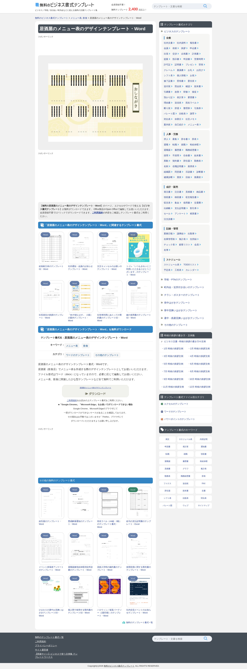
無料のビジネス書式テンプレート (51, 18)
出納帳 (167, 208)
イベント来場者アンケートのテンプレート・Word (51, 568)
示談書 (189, 172)
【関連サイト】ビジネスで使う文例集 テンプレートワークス (56, 655)
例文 (167, 439)
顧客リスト (184, 244)
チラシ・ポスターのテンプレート (182, 295)
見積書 (189, 192)
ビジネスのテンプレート (177, 31)
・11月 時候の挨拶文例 (172, 387)
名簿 (166, 250)
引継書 (167, 92)
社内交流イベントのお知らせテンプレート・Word (138, 611)
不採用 (175, 155)
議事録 (180, 233)
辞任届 (186, 161)
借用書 (186, 202)
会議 (166, 48)
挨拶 (183, 48)
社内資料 (181, 43)
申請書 (186, 59)
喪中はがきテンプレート (177, 302)
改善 (177, 92)
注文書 (178, 192)
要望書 (191, 97)
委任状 (191, 81)
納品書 (199, 192)
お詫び (199, 70)
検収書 (178, 197)
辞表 (194, 139)
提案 (166, 59)
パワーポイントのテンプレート (179, 419)
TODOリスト (190, 264)
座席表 (191, 166)
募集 (174, 139)
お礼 (190, 70)
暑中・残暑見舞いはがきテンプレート (184, 318)
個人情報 (181, 75)
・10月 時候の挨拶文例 (198, 379)
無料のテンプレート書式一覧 (139, 622)
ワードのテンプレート (78, 355)
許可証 (167, 64)
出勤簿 (191, 233)
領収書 (167, 197)
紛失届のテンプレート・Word (50, 522)
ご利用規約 (97, 212)
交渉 (174, 53)
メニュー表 (76, 18)
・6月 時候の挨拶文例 (199, 364)
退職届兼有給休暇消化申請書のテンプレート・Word (80, 568)
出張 (166, 53)
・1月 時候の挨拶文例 (172, 348)
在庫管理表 (169, 239)
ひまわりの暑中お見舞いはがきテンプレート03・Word (51, 613)
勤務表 (197, 161)
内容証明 (203, 439)
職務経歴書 (191, 150)
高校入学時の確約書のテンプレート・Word (109, 568)
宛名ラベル (191, 102)
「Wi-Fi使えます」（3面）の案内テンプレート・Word (80, 318)
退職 (166, 144)
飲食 (85, 18)
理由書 (167, 102)
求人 (166, 139)
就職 (183, 144)
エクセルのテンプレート (176, 404)
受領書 (180, 81)
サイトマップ (203, 505)
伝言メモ (190, 119)
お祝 (192, 75)
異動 (166, 161)
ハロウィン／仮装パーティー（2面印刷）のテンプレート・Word (109, 613)
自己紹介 (179, 124)
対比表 (167, 119)
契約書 (175, 161)
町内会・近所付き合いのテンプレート (184, 287)
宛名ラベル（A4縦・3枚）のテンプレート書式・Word (109, 524)
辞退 (177, 108)
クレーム (168, 70)
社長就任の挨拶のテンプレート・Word (51, 316)
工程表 (178, 270)
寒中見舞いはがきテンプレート (180, 310)
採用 (166, 155)
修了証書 (168, 81)
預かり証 (168, 97)
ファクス (167, 483)
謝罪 (192, 113)
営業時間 (198, 59)
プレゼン (190, 64)
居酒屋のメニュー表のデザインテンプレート (95, 388)
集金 (177, 202)
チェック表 (169, 244)
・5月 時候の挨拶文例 (172, 364)
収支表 (167, 202)
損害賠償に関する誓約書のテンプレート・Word (138, 568)
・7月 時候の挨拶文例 (172, 371)
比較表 (182, 113)
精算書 (193, 213)
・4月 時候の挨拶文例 (199, 356)
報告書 (193, 43)
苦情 (201, 64)
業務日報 (168, 233)
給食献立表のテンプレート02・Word (51, 267)
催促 (194, 92)
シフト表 (168, 75)
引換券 (197, 108)
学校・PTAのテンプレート (178, 279)
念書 (204, 491)
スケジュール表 (171, 264)
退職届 (167, 150)
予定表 (167, 270)
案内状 (167, 124)
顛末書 (197, 86)
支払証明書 (180, 208)
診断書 (199, 172)
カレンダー (191, 270)
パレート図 (169, 113)
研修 (185, 92)
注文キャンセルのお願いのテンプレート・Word (109, 267)
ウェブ (185, 505)
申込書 (193, 48)
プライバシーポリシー (46, 645)
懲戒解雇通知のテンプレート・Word (80, 522)
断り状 (167, 108)
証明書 (178, 64)
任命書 (186, 155)
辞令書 (184, 139)
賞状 (179, 177)
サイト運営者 (41, 650)
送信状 (178, 102)
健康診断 (168, 177)
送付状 (167, 86)
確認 (188, 86)
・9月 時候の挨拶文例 (172, 379)
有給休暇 (194, 144)
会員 (196, 244)
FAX (203, 483)
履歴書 (178, 150)
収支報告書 (191, 197)
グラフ (185, 469)
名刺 (166, 166)
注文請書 (168, 219)
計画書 (195, 53)
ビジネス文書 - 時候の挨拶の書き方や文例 (185, 341)
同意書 (178, 172)
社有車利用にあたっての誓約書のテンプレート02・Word (109, 318)
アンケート (180, 213)
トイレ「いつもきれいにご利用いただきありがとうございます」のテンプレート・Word (138, 270)
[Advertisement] (95, 46)
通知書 (204, 447)
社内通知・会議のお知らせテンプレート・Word (80, 267)
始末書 (197, 155)
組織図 (167, 172)
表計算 (180, 97)
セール (167, 213)
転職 (174, 144)
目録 (188, 177)
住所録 (193, 239)
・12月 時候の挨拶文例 (198, 387)
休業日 (178, 119)
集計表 (182, 239)
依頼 (174, 48)
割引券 (193, 208)
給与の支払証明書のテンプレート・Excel (138, 522)
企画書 (184, 53)
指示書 (175, 59)
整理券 (186, 108)
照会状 (178, 86)
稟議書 (180, 70)
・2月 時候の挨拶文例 (199, 348)
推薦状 (197, 177)
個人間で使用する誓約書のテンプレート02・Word (80, 611)
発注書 (167, 192)
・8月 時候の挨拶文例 (199, 371)
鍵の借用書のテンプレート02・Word (138, 316)
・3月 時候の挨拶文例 (172, 356)
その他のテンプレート (107, 355)
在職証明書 (178, 166)
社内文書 (168, 43)
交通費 (197, 202)
